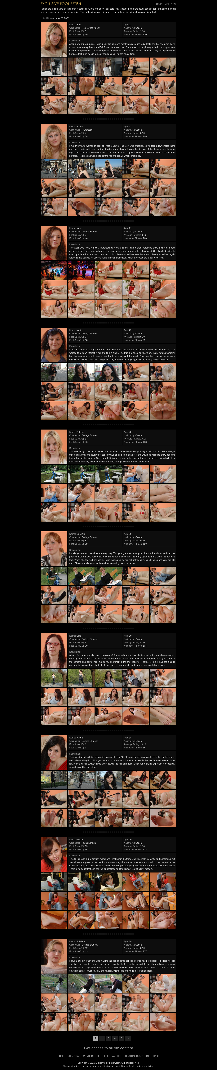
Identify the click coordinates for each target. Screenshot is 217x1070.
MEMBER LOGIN (91, 1056)
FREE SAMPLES (112, 1056)
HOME (61, 1056)
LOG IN (158, 4)
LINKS (156, 1056)
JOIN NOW (170, 4)
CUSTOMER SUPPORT (137, 1056)
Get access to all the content (108, 1048)
